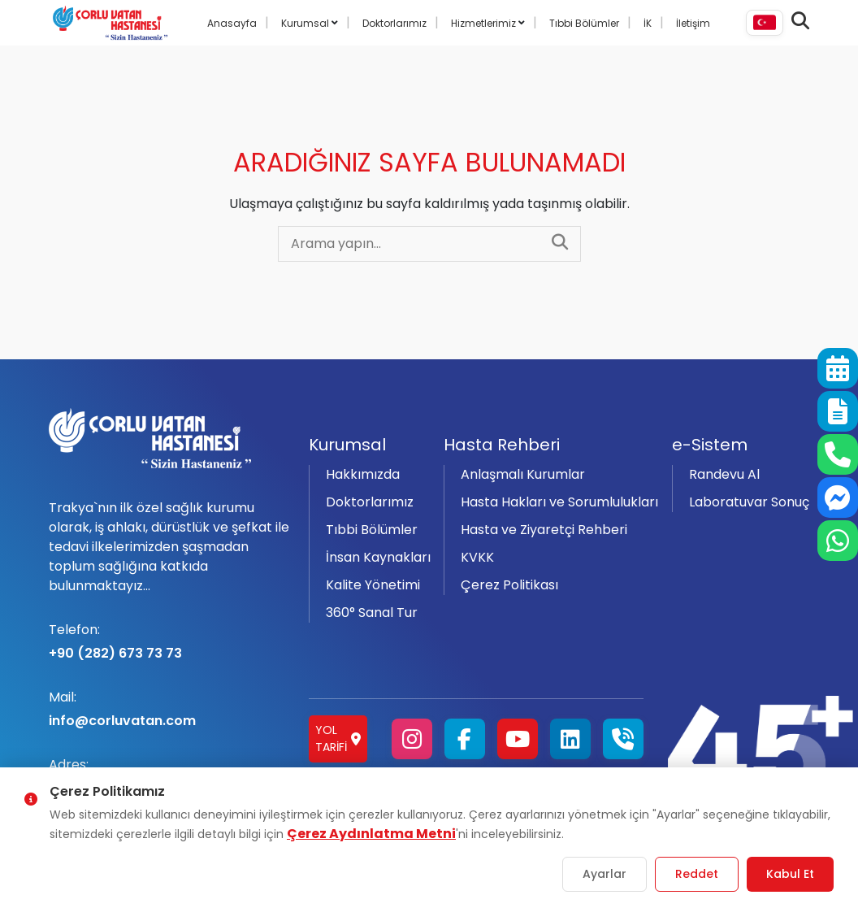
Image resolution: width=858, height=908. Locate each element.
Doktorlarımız (394, 23)
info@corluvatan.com (169, 709)
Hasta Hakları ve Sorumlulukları (559, 502)
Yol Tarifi (338, 738)
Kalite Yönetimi (373, 585)
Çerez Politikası (509, 585)
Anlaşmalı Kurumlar (523, 474)
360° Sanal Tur (372, 612)
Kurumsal (306, 23)
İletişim (693, 23)
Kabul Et (790, 874)
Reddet (696, 874)
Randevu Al (724, 474)
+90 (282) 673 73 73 (169, 641)
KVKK (477, 557)
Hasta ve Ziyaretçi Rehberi (544, 529)
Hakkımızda (363, 474)
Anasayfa (232, 23)
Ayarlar (604, 874)
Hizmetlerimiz (484, 23)
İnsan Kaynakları (378, 557)
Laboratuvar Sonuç (749, 502)
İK (648, 23)
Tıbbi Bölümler (584, 23)
